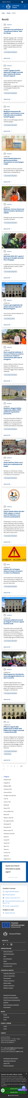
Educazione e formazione (9, 995)
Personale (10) (7, 827)
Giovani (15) (7, 808)
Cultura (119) (7, 802)
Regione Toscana (6, 2)
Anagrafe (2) (7, 783)
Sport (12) (6, 846)
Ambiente (5, 1002)
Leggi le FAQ (6, 1063)
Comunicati (8, 24)
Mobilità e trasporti (8, 988)
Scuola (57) (6, 840)
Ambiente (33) (7, 780)
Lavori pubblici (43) (8, 811)
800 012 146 (19, 1051)
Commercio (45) (8, 789)
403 (21, 766)
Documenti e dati (7, 966)
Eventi (5, 1029)
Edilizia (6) (6, 805)
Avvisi (6, 722)
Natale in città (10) (8, 818)
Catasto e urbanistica (8, 985)
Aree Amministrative (8, 954)
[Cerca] (25, 7)
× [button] (26, 1073)
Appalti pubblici (7, 983)
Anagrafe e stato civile (9, 973)
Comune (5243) (7, 792)
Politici (5, 961)
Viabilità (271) (7, 859)
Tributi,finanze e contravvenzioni (11, 1000)
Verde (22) (6, 856)
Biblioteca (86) (7, 786)
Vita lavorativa (7, 978)
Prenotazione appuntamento (10, 1058)
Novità (8, 13)
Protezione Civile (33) (9, 833)
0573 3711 (13, 1050)
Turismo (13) (7, 852)
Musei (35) (6, 814)
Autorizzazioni (7, 1007)
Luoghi (5, 1026)
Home (3, 13)
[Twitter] (7, 944)
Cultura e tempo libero (9, 976)
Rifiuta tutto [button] (14, 1092)
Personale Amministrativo (10, 963)
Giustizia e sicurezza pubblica (10, 998)
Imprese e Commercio (8, 981)
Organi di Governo (8, 951)
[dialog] (14, 1085)
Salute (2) (6, 837)
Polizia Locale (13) (8, 830)
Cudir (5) (6, 799)
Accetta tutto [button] (14, 1088)
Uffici (4, 956)
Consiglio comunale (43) (10, 795)
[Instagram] (11, 944)
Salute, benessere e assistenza (11, 1005)
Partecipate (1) (7, 824)
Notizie (7, 106)
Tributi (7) (6, 849)
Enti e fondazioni (7, 959)
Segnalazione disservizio (9, 1061)
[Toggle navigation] (3, 6)
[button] (14, 1095)
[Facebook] (3, 944)
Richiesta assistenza (8, 1066)
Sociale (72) (6, 843)
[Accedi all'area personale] (22, 2)
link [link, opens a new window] (6, 1085)
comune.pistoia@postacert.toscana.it (13, 1048)
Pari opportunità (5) (9, 821)
